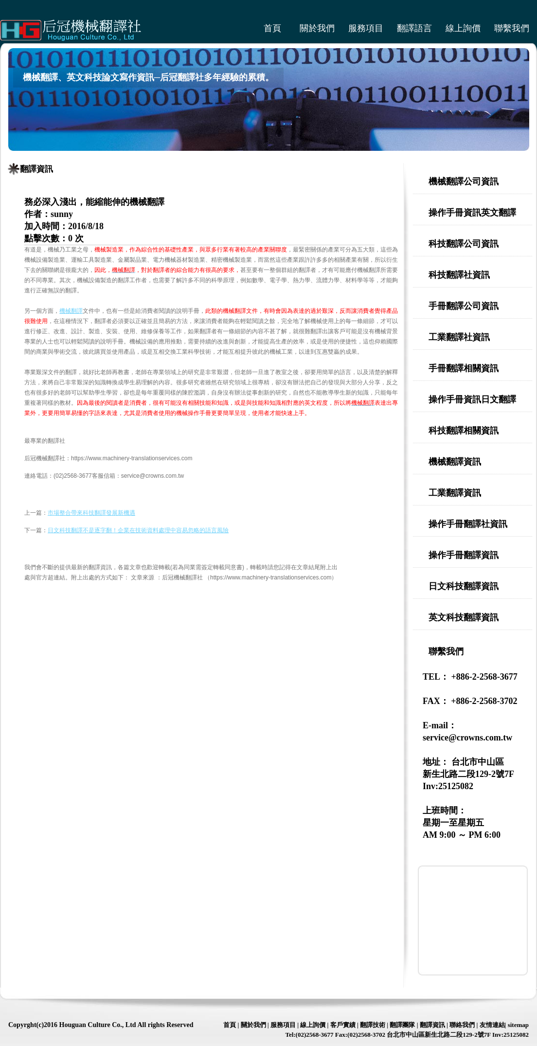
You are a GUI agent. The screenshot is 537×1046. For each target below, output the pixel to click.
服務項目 (365, 28)
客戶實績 (343, 1024)
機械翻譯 (71, 310)
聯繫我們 (511, 28)
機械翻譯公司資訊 (464, 181)
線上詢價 (463, 28)
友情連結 (492, 1024)
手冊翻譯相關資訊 (464, 368)
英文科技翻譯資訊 (464, 617)
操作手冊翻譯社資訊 (468, 524)
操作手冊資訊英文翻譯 (472, 212)
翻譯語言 (414, 28)
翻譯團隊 (402, 1024)
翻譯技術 (372, 1024)
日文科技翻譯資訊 (464, 586)
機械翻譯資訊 (455, 462)
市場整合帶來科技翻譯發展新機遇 (91, 512)
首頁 (272, 28)
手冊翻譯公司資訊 (464, 306)
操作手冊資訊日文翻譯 (472, 399)
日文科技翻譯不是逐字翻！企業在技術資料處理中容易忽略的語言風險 (138, 530)
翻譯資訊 (36, 169)
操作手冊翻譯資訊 (464, 555)
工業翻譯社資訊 (459, 337)
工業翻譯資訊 (455, 493)
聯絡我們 (462, 1024)
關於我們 (317, 28)
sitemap (518, 1024)
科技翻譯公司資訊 (464, 244)
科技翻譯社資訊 (459, 275)
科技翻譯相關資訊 (464, 430)
